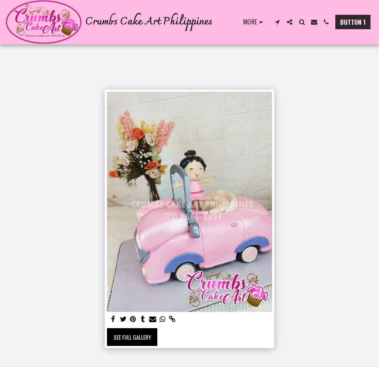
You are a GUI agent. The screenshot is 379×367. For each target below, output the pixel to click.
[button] (277, 22)
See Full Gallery (132, 337)
